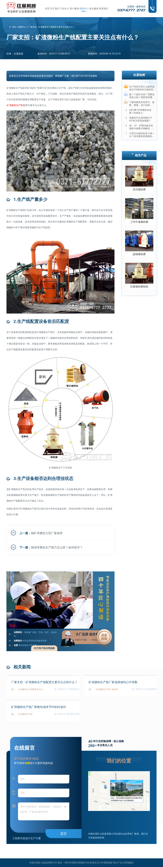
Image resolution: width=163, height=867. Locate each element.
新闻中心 (84, 8)
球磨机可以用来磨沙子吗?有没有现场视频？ (140, 119)
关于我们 (54, 8)
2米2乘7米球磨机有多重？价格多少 (140, 111)
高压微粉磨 (139, 189)
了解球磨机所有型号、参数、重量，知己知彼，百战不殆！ (142, 104)
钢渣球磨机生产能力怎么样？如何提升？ (57, 547)
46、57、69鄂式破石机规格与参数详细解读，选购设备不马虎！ (142, 127)
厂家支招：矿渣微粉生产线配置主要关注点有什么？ (44, 682)
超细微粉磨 (139, 254)
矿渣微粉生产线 (15, 105)
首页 (47, 8)
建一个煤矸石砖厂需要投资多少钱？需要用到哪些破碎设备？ (142, 96)
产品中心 (64, 8)
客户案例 (74, 8)
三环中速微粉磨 (139, 221)
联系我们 (103, 8)
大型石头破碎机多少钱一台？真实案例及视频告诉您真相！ (142, 135)
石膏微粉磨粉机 (139, 286)
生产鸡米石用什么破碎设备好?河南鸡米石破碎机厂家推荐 (142, 88)
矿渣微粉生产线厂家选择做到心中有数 (113, 682)
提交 (63, 833)
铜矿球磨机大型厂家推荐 (47, 533)
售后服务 (93, 8)
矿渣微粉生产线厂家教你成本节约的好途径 (38, 707)
